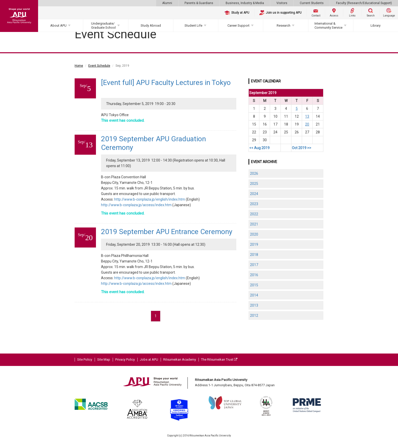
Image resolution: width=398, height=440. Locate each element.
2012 (254, 315)
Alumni (167, 3)
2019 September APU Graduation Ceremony (153, 143)
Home (79, 65)
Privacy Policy (125, 359)
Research (283, 25)
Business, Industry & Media (245, 3)
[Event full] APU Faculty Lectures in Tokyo (166, 82)
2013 (254, 305)
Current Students (312, 3)
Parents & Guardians (199, 3)
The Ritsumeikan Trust (219, 359)
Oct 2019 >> (301, 148)
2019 (254, 244)
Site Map (103, 359)
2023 (254, 204)
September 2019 (262, 93)
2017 (254, 265)
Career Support (238, 25)
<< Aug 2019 (259, 148)
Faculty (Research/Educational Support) (364, 3)
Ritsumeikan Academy (179, 359)
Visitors (281, 3)
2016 (254, 275)
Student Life (193, 25)
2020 (254, 234)
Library (375, 25)
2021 (254, 224)
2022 (254, 214)
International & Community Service (328, 25)
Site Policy (84, 359)
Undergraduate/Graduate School (103, 25)
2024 (254, 194)
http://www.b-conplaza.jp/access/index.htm (136, 205)
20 (307, 124)
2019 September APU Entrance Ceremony (166, 231)
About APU (58, 25)
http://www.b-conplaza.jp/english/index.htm (149, 199)
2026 (254, 173)
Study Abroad (151, 25)
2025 (254, 184)
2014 (254, 295)
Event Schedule (99, 65)
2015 (254, 285)
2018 (254, 255)
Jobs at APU (149, 359)
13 (307, 116)
